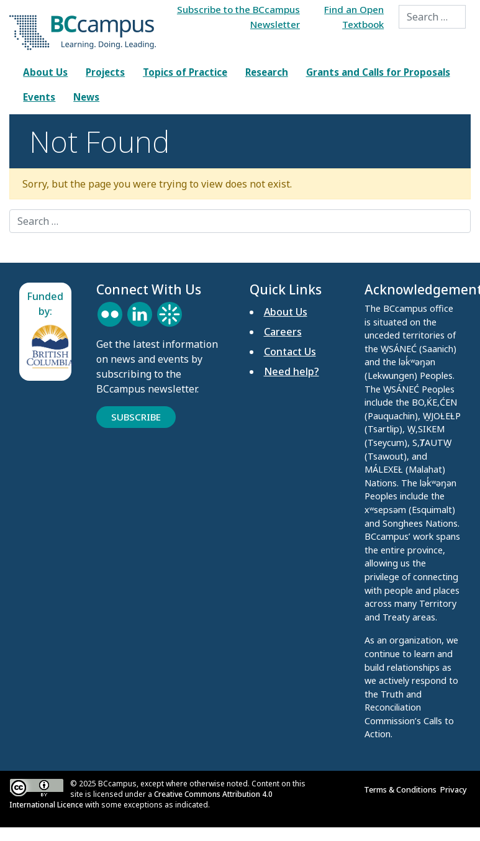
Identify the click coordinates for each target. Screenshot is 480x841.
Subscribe (136, 417)
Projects (105, 72)
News (86, 97)
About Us (45, 72)
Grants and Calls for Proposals (378, 72)
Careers (283, 332)
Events (39, 97)
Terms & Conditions (402, 789)
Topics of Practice (185, 72)
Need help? (291, 371)
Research (266, 72)
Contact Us (290, 351)
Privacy (455, 789)
